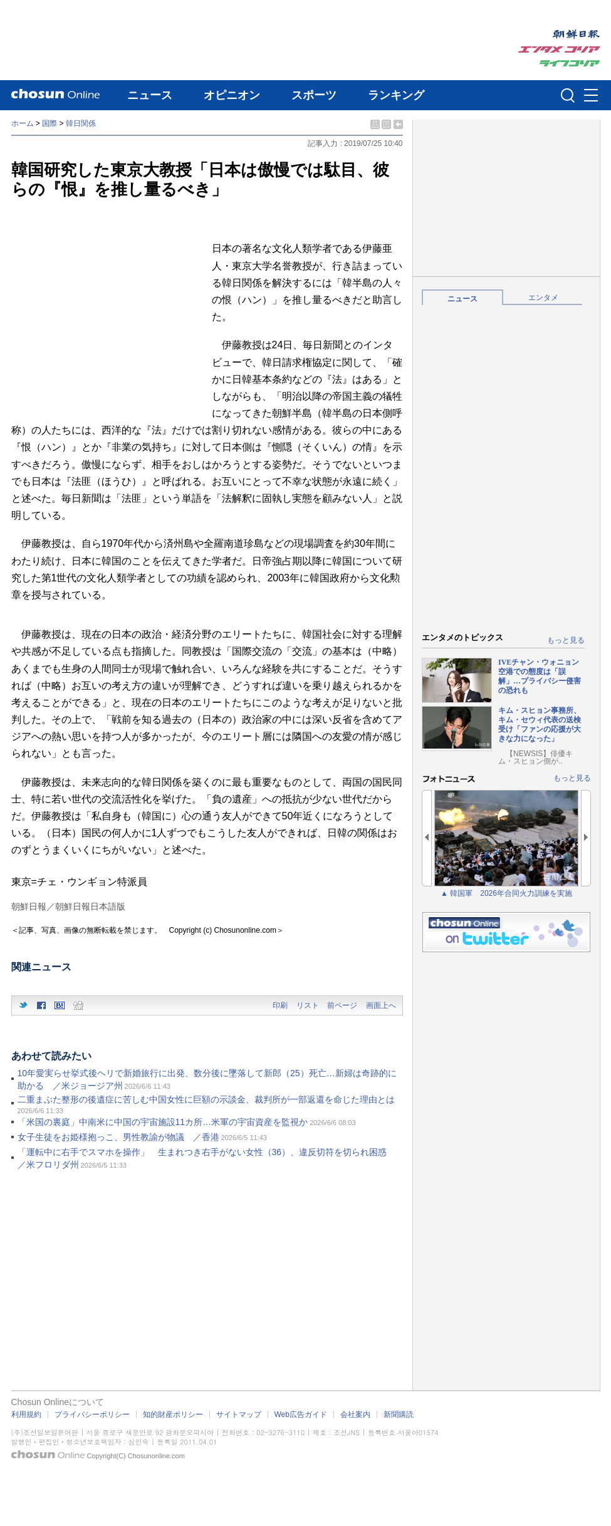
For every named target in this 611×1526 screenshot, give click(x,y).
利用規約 (26, 1414)
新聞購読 (399, 1414)
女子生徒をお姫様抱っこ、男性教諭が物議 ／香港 (118, 1137)
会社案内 (355, 1414)
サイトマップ (238, 1414)
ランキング (396, 95)
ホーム (22, 123)
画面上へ (381, 1005)
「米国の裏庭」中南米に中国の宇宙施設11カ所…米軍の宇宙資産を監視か (163, 1122)
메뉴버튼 (591, 96)
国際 (49, 123)
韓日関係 (81, 123)
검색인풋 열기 (567, 95)
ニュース (149, 95)
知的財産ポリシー (173, 1414)
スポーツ (314, 95)
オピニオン (232, 95)
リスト (307, 1005)
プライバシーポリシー (92, 1414)
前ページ (342, 1005)
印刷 (280, 1005)
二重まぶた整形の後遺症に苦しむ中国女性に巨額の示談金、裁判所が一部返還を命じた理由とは (206, 1099)
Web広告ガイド (300, 1414)
